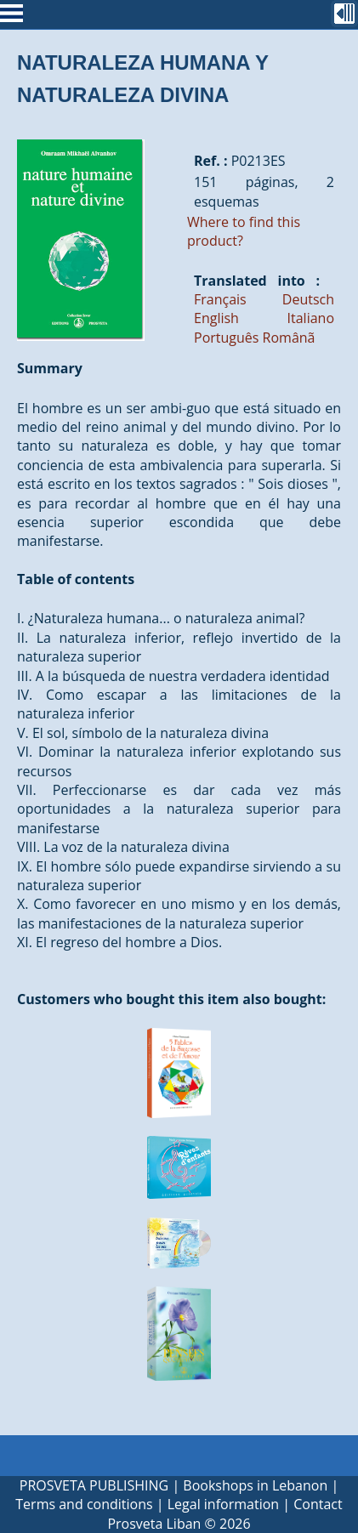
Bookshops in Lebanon (255, 1485)
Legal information (223, 1504)
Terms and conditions (83, 1504)
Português (226, 337)
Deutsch (308, 299)
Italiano (310, 318)
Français (220, 299)
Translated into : (257, 280)
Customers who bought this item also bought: (171, 999)
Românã (289, 337)
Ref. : (211, 160)
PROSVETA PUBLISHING (94, 1485)
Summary (49, 368)
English (216, 318)
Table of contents (75, 579)
